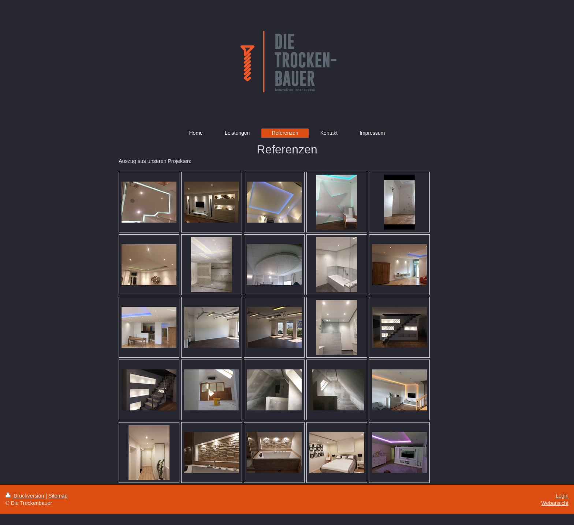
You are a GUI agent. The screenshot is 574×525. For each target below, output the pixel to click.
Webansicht (555, 503)
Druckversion (25, 496)
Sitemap (57, 496)
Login (562, 496)
